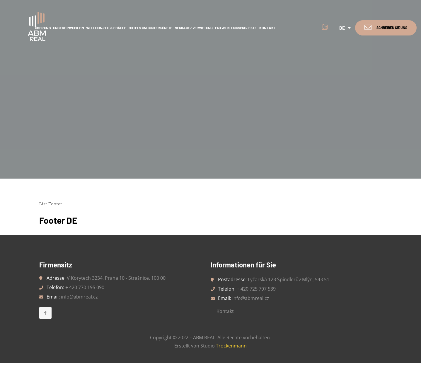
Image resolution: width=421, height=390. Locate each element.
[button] (386, 27)
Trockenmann (231, 345)
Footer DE (58, 220)
